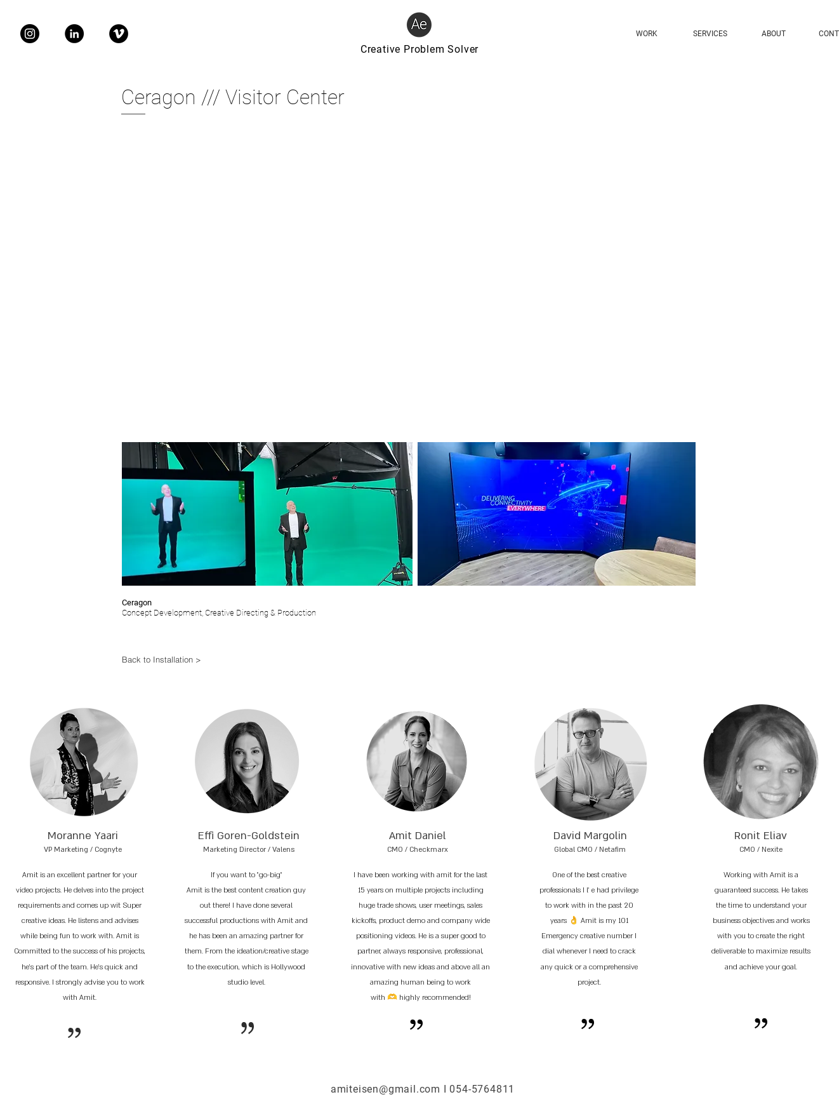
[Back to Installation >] (167, 659)
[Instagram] (29, 33)
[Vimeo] (118, 33)
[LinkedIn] (74, 33)
